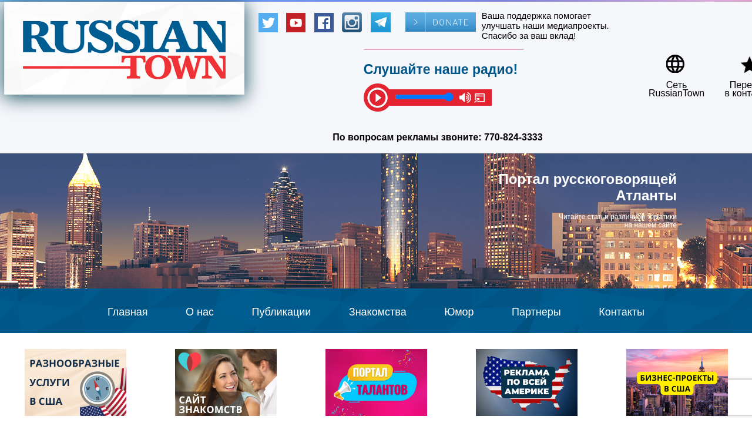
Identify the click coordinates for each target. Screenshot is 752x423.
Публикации (281, 312)
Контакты (621, 312)
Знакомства (378, 312)
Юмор (459, 312)
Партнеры (536, 312)
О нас (200, 312)
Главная (128, 312)
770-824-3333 (513, 137)
